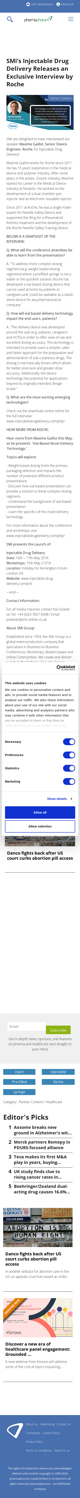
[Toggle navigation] (11, 19)
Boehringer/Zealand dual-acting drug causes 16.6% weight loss (41, 1191)
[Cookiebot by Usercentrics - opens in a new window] (57, 668)
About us (32, 1424)
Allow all (40, 812)
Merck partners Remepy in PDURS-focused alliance (42, 1144)
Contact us (64, 1424)
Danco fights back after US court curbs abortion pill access (40, 856)
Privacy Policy (34, 1442)
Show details (57, 799)
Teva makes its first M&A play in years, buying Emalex (40, 1162)
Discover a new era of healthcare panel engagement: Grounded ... (37, 1349)
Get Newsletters (42, 4)
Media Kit (67, 4)
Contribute (33, 1433)
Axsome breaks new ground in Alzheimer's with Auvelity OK (42, 1132)
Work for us (62, 1450)
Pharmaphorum (15, 1430)
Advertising (47, 1424)
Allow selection (40, 826)
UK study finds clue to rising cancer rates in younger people (37, 1177)
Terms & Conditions (39, 1450)
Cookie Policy (51, 1433)
